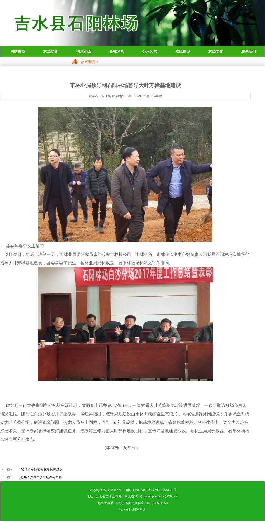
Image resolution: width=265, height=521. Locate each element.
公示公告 (149, 51)
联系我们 (248, 51)
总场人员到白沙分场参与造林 (41, 477)
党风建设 (182, 51)
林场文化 (215, 51)
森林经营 (116, 51)
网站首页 (17, 51)
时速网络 (139, 509)
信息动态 (83, 51)
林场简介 (50, 51)
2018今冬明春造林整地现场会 (42, 470)
